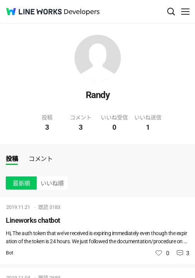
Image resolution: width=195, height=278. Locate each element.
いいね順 (52, 183)
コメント (41, 159)
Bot (9, 253)
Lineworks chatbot (33, 220)
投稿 (12, 159)
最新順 (21, 183)
